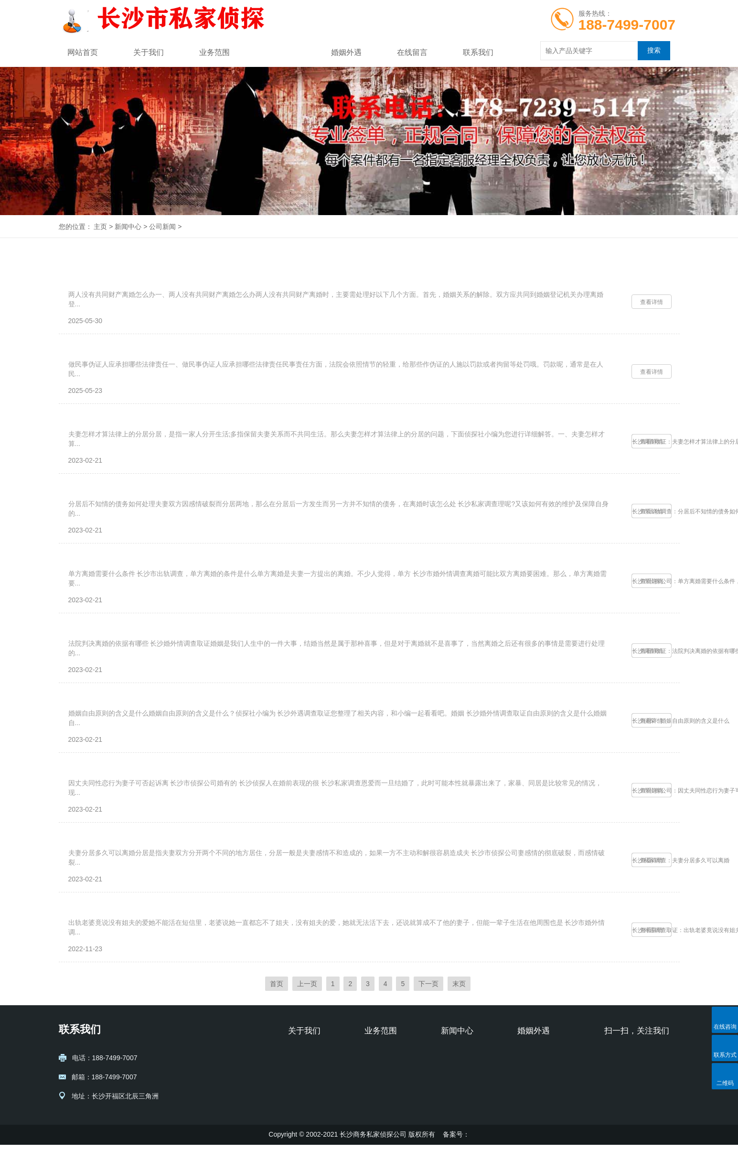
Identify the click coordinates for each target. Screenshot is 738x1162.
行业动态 (454, 1085)
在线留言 (412, 52)
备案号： (456, 1151)
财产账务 (377, 1114)
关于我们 (148, 52)
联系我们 (478, 52)
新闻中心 (280, 52)
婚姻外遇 (346, 52)
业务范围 (214, 52)
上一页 (307, 1001)
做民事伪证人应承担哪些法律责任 (129, 363)
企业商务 (377, 1099)
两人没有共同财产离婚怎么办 (121, 285)
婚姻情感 (377, 1071)
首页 (276, 1001)
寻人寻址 (377, 1085)
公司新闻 (162, 226)
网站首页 (82, 52)
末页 (459, 1001)
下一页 (428, 1001)
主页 (100, 226)
